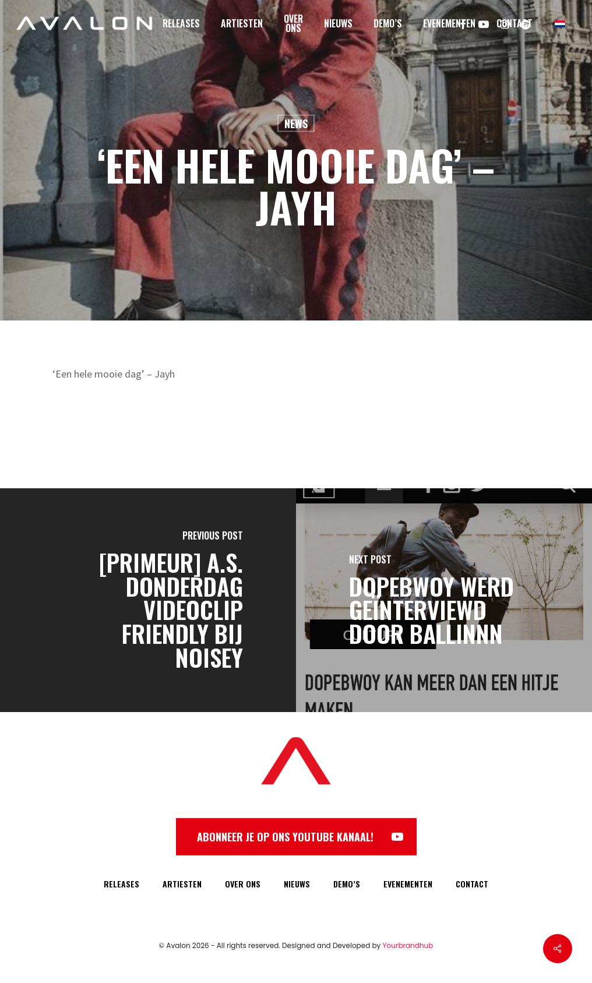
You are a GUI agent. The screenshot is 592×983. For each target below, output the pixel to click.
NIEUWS (297, 884)
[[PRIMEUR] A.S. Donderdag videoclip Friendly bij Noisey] (148, 600)
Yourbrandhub (408, 945)
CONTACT (472, 884)
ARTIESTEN (182, 884)
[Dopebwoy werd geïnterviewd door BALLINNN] (444, 600)
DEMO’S (346, 884)
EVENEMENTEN (407, 884)
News (296, 123)
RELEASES (121, 884)
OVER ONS (242, 884)
